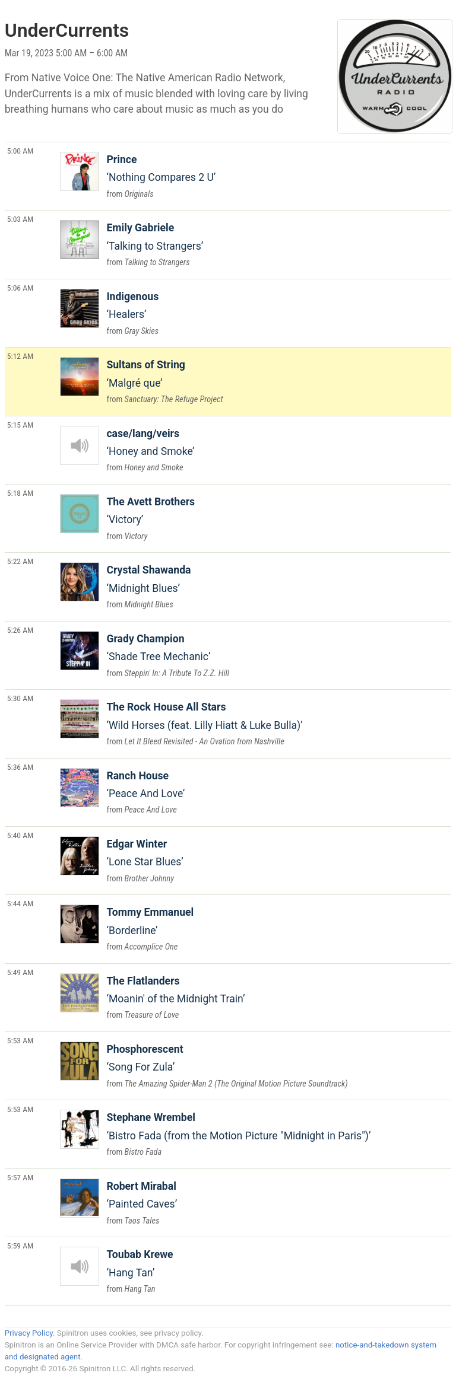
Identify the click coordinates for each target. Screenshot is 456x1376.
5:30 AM (20, 698)
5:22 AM (20, 561)
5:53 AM (20, 1040)
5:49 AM (20, 972)
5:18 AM (20, 493)
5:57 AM (20, 1177)
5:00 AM (20, 150)
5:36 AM (20, 767)
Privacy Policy (29, 1333)
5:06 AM (20, 287)
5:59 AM (20, 1245)
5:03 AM (20, 219)
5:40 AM (20, 835)
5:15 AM (20, 424)
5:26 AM (20, 630)
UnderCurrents (67, 30)
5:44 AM (20, 903)
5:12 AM (20, 356)
